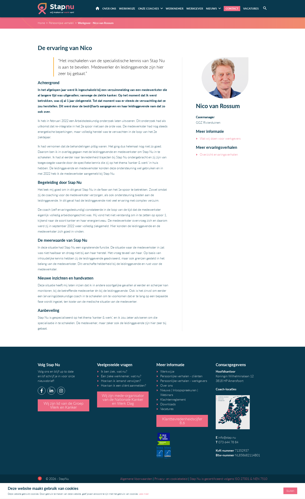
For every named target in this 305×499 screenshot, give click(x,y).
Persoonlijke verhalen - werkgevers (183, 381)
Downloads (168, 404)
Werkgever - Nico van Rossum (96, 23)
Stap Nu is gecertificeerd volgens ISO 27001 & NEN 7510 (228, 479)
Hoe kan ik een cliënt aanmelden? (123, 386)
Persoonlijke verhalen (61, 23)
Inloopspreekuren (184, 390)
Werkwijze (127, 9)
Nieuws (211, 9)
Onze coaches (148, 9)
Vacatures (251, 9)
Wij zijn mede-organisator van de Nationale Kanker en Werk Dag (123, 399)
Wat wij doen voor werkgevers (220, 139)
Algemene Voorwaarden (136, 479)
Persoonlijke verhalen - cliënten (181, 376)
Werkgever (194, 9)
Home (97, 8)
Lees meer (144, 493)
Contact (232, 9)
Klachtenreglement (173, 400)
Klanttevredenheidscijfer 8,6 (182, 421)
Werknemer (174, 9)
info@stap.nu (227, 438)
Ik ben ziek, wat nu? (114, 372)
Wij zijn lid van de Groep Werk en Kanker (63, 405)
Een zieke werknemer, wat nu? (121, 376)
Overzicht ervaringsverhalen (219, 155)
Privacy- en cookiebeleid (171, 479)
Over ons (109, 9)
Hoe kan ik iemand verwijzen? (121, 381)
